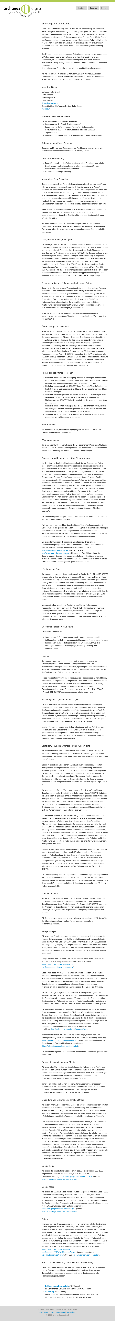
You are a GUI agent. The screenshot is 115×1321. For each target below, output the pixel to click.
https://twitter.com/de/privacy (53, 1255)
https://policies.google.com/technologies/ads (59, 1040)
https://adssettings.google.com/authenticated (60, 1046)
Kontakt (104, 8)
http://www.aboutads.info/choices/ (55, 550)
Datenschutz (70, 1312)
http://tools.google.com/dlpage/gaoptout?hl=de (69, 1029)
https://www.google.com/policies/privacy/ (76, 1176)
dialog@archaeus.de (50, 103)
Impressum (46, 109)
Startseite (82, 8)
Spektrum (93, 8)
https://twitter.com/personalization (86, 1255)
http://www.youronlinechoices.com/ (55, 553)
